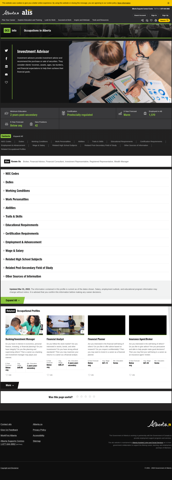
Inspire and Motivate (82, 20)
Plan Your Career (8, 20)
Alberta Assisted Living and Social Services (147, 443)
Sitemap (36, 441)
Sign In (154, 15)
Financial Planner (95, 342)
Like (151, 20)
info (10, 30)
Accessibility (38, 435)
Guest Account (140, 15)
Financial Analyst (58, 342)
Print (155, 20)
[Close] (168, 3)
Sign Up (165, 15)
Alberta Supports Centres (12, 441)
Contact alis (6, 424)
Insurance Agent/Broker (135, 342)
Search (163, 20)
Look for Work (50, 20)
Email (6, 74)
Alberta (10, 12)
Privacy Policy (39, 430)
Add (146, 20)
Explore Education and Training (30, 20)
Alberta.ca (37, 424)
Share (142, 20)
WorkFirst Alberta (9, 435)
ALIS (27, 12)
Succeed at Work (64, 20)
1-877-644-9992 (165, 9)
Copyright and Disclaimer (10, 468)
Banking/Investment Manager (26, 342)
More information (124, 3)
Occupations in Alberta (37, 30)
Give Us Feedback (9, 430)
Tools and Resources (100, 20)
